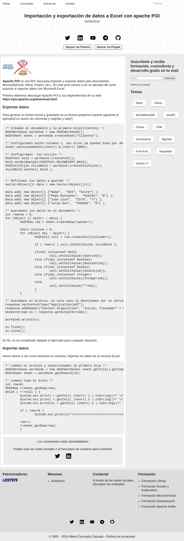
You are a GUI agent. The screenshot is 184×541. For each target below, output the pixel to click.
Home (6, 3)
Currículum (26, 3)
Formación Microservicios (158, 495)
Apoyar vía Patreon (78, 47)
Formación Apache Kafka (158, 506)
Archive (70, 3)
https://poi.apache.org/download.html (30, 99)
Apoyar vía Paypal (108, 47)
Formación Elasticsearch (158, 501)
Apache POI (11, 81)
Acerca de (49, 3)
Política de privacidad (140, 85)
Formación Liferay (153, 481)
